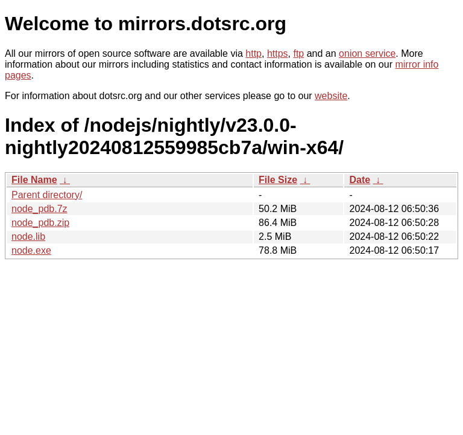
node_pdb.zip (40, 223)
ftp (298, 53)
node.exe (31, 250)
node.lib (28, 236)
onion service (367, 53)
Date (359, 180)
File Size (278, 180)
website (331, 96)
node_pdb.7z (39, 209)
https (277, 53)
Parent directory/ (46, 195)
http (253, 53)
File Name (34, 180)
